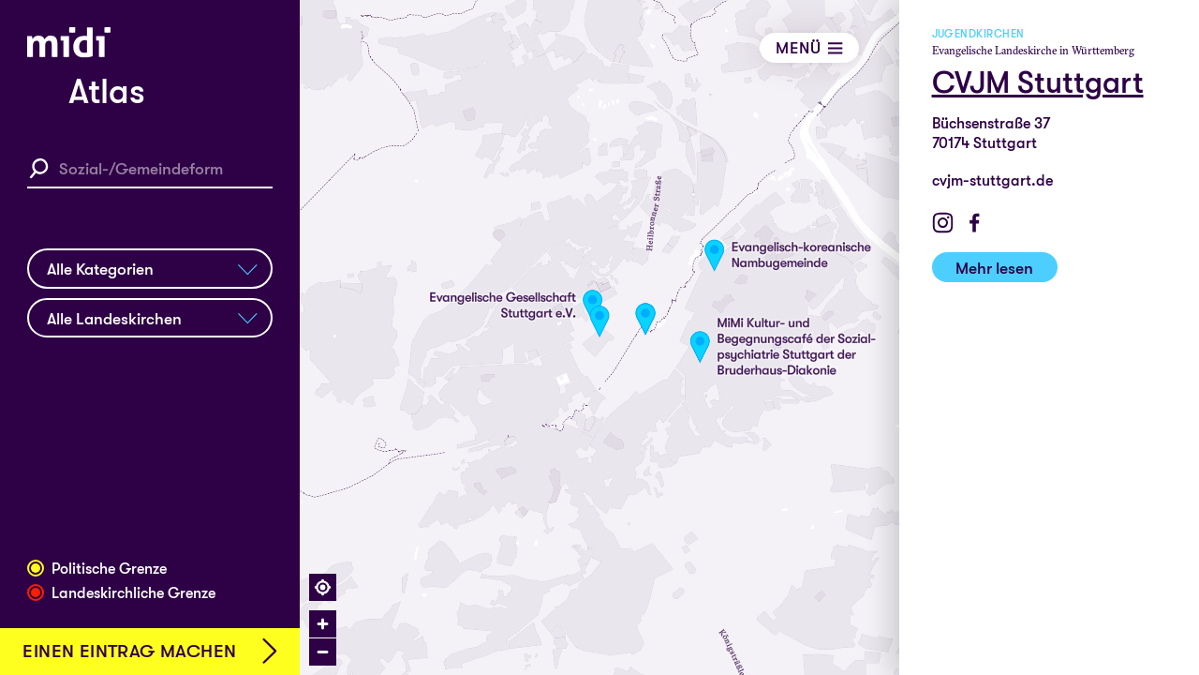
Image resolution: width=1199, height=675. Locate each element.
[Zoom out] (322, 652)
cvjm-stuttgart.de (992, 180)
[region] (749, 337)
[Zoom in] (322, 624)
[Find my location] (322, 587)
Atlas (106, 92)
